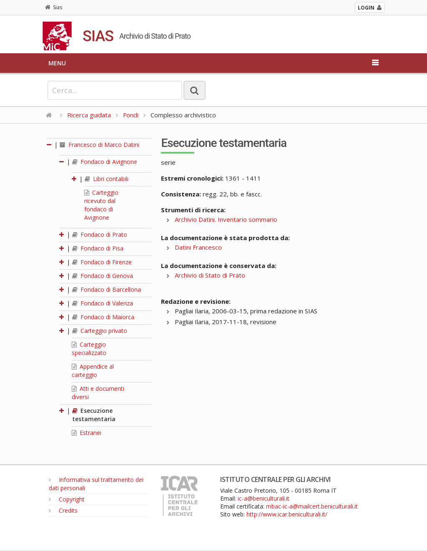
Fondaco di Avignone (104, 162)
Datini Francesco (198, 247)
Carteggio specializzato (89, 348)
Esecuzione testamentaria (94, 415)
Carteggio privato (99, 331)
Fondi (130, 115)
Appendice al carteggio (93, 370)
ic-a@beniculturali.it (263, 498)
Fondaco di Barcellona (106, 289)
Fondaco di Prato (99, 234)
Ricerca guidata (89, 115)
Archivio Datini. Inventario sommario (226, 219)
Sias (53, 7)
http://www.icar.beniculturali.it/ (286, 514)
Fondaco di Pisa (97, 248)
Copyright (67, 499)
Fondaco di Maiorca (103, 317)
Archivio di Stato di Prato (210, 275)
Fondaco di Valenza (102, 303)
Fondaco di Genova (102, 276)
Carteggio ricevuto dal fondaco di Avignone (101, 205)
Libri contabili (106, 179)
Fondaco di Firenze (102, 262)
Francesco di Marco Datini (99, 145)
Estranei (86, 433)
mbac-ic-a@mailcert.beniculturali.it (312, 506)
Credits (63, 510)
